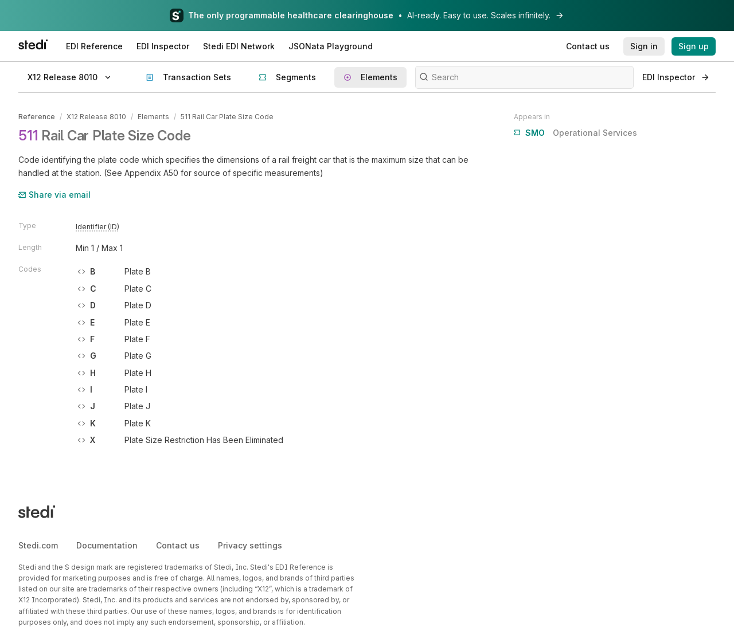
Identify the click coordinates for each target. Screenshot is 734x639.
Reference (36, 116)
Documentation (107, 545)
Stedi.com (38, 545)
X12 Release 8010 (96, 116)
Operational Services (575, 133)
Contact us (178, 545)
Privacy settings (250, 545)
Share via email (54, 194)
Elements (153, 116)
